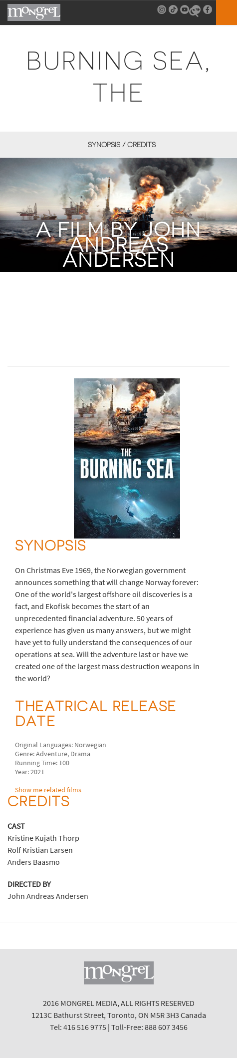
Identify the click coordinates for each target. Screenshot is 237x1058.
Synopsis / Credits (122, 144)
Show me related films (48, 789)
